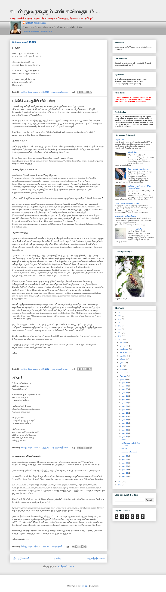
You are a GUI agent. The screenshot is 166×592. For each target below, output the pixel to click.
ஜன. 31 (125, 382)
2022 (120, 312)
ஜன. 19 (125, 409)
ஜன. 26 (125, 393)
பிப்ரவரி (123, 376)
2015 (120, 329)
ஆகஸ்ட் (123, 356)
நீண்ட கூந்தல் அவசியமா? (138, 169)
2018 (120, 319)
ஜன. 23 (125, 403)
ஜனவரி (123, 379)
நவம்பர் (123, 346)
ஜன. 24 (125, 399)
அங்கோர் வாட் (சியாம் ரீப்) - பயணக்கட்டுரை (139, 187)
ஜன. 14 (125, 423)
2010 (120, 485)
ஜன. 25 (125, 396)
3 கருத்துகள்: (58, 546)
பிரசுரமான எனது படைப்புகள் (127, 203)
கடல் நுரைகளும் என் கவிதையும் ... (55, 11)
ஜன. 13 (125, 426)
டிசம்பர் (123, 342)
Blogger (85, 586)
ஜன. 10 (125, 437)
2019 (120, 316)
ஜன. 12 (125, 430)
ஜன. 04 (125, 469)
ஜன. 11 (125, 433)
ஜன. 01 (125, 476)
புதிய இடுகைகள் (20, 558)
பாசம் (16, 48)
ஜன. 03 (125, 473)
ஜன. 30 (125, 386)
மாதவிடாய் (119, 139)
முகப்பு (58, 558)
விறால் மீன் (132, 152)
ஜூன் (122, 363)
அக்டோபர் (124, 349)
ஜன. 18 (125, 413)
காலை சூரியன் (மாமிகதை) (125, 216)
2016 (120, 326)
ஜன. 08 (125, 456)
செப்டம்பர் (124, 352)
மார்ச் (122, 373)
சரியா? (17, 377)
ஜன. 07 (125, 459)
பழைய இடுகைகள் (95, 558)
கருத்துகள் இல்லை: (60, 92)
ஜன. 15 (125, 420)
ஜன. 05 (125, 466)
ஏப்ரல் (122, 369)
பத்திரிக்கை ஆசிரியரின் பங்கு (33, 100)
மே (121, 366)
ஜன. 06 (125, 463)
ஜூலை (123, 359)
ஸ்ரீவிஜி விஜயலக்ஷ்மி (36, 23)
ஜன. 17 (125, 416)
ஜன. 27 (125, 389)
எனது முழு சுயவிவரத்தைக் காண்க (37, 31)
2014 (120, 333)
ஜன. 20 (125, 406)
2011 (120, 481)
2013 (120, 336)
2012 (120, 339)
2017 (120, 322)
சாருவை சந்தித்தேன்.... (137, 229)
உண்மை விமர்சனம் (26, 456)
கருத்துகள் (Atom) (66, 566)
